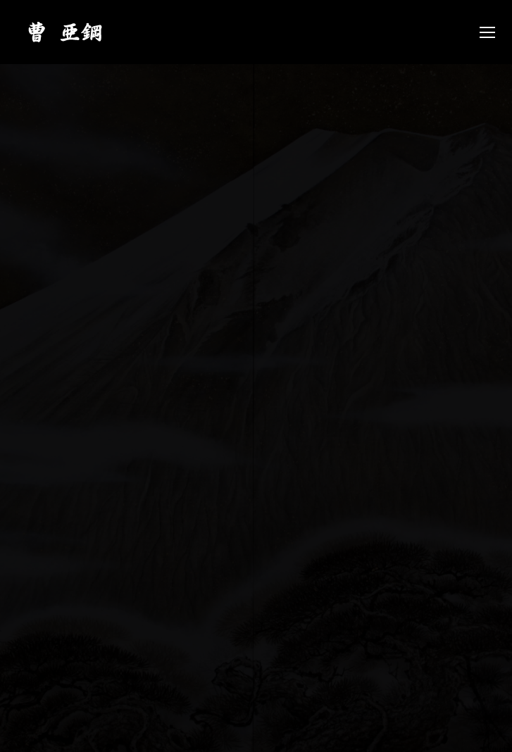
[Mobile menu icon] (487, 32)
